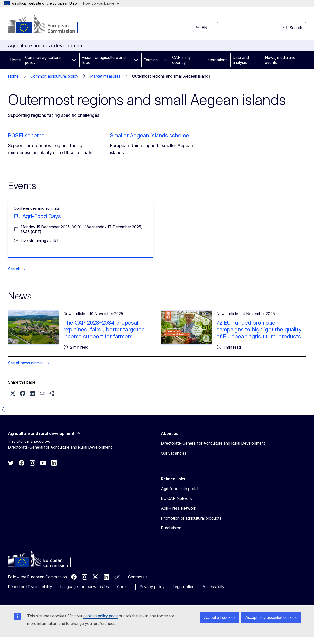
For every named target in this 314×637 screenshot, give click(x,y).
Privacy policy (152, 586)
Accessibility (213, 586)
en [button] (201, 27)
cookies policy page (100, 616)
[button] (13, 393)
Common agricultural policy (43, 60)
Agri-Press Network (178, 508)
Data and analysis (241, 60)
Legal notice (183, 586)
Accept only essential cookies (271, 617)
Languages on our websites (84, 586)
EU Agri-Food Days (37, 216)
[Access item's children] (74, 60)
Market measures (105, 76)
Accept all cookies (220, 617)
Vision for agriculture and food (104, 60)
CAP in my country (181, 60)
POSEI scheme (26, 135)
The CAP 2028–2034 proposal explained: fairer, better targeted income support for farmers (104, 329)
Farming (151, 59)
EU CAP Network (176, 498)
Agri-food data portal (179, 488)
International (217, 59)
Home (15, 59)
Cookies (124, 586)
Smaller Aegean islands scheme (149, 135)
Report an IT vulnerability (30, 586)
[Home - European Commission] (47, 24)
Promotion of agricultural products (191, 518)
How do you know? (101, 3)
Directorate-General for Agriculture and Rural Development (213, 443)
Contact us (137, 576)
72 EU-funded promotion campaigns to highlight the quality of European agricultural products (258, 329)
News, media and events (280, 60)
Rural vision (171, 527)
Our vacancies (173, 453)
